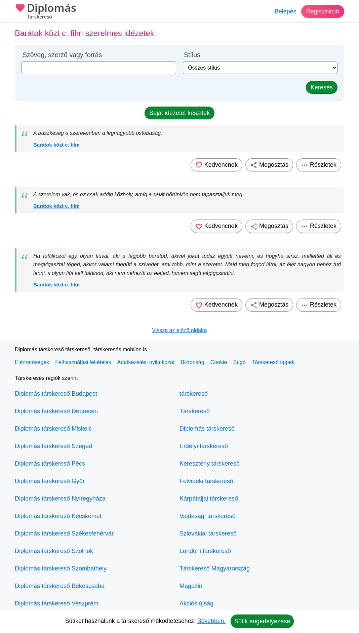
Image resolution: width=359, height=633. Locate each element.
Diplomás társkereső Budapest (56, 393)
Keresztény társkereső (210, 463)
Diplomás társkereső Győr (50, 481)
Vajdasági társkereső (208, 516)
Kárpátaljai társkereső (209, 498)
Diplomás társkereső (207, 428)
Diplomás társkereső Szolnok (54, 551)
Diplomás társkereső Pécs (50, 463)
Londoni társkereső (205, 551)
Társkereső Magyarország (215, 568)
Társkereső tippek (273, 362)
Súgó (239, 362)
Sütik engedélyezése (262, 621)
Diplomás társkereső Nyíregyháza (60, 498)
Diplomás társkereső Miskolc (53, 428)
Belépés (285, 11)
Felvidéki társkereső (206, 481)
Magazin (191, 586)
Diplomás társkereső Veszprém (56, 603)
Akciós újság (196, 603)
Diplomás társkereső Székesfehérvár (64, 533)
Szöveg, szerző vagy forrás (62, 54)
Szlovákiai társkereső (208, 533)
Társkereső (195, 411)
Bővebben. (211, 621)
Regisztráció (322, 11)
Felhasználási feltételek (83, 362)
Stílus (192, 54)
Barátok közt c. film (56, 145)
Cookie (218, 362)
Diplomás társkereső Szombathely (61, 568)
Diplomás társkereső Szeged (53, 446)
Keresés (322, 87)
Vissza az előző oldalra (179, 330)
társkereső (194, 393)
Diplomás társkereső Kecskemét (58, 516)
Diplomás (45, 11)
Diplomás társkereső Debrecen (56, 411)
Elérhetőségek (32, 362)
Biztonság (192, 362)
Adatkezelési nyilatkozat (146, 362)
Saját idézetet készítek (179, 113)
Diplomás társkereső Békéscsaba (60, 586)
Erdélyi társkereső (204, 446)
